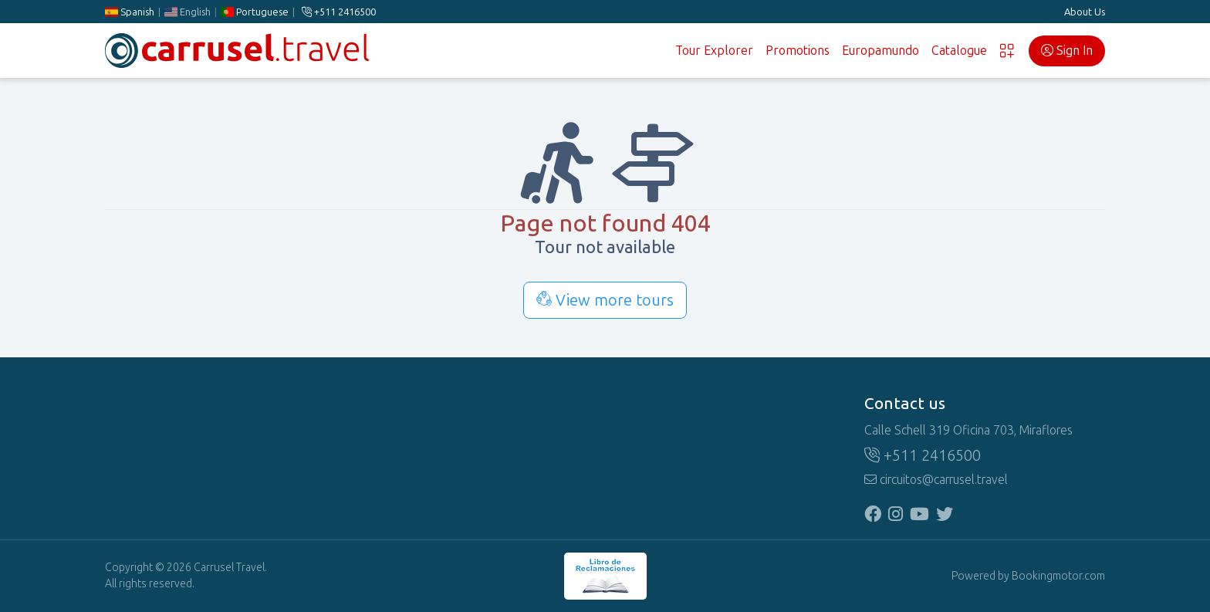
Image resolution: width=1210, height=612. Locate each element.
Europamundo (880, 50)
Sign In (1067, 50)
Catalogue (959, 50)
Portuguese (255, 12)
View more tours (605, 300)
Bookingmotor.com (1058, 576)
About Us (1084, 12)
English (187, 12)
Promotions (798, 50)
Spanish (129, 12)
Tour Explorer (714, 50)
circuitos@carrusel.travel (936, 479)
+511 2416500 (339, 12)
